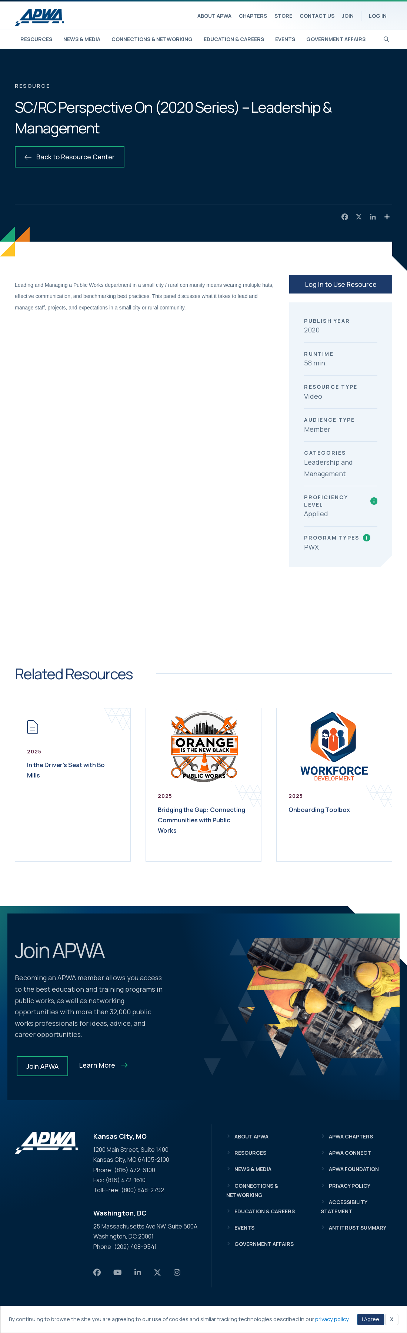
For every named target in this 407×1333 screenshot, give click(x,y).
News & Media (81, 39)
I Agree (370, 1319)
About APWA (214, 15)
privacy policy (331, 1319)
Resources (36, 39)
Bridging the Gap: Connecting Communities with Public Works (202, 824)
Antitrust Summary (357, 1227)
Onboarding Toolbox (324, 809)
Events (285, 39)
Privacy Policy (349, 1185)
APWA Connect (350, 1152)
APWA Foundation (354, 1169)
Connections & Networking (152, 39)
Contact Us (317, 15)
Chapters (253, 15)
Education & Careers (234, 39)
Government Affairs (336, 39)
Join (348, 15)
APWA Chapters (351, 1136)
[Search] (386, 38)
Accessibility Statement (344, 1206)
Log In (378, 15)
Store (283, 15)
